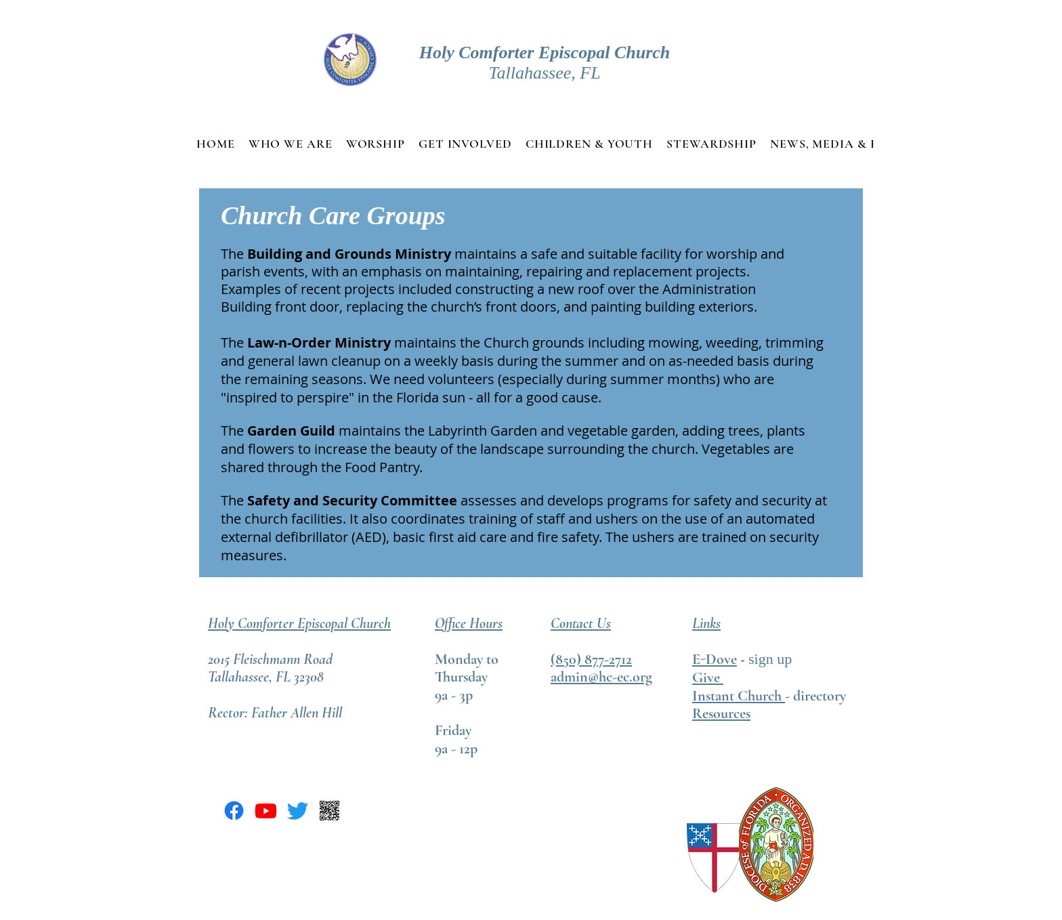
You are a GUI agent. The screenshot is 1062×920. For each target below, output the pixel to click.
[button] (290, 143)
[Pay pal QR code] (329, 810)
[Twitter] (297, 810)
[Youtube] (265, 810)
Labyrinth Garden (482, 430)
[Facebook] (234, 810)
